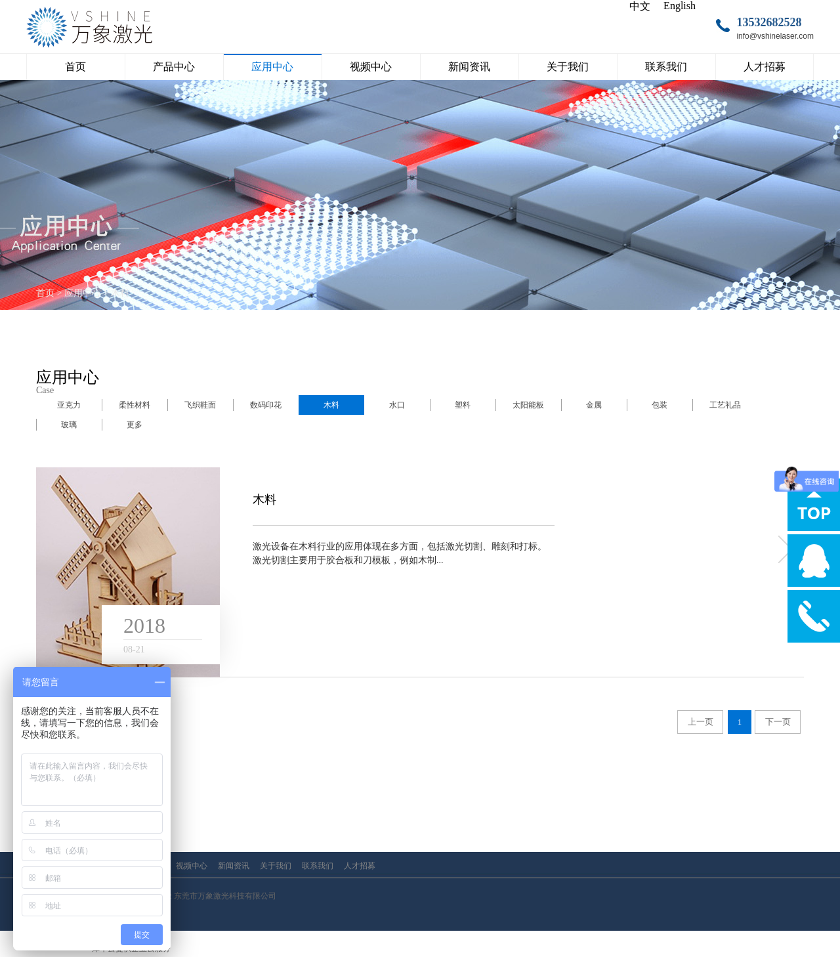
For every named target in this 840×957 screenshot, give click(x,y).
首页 (75, 66)
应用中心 (82, 293)
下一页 (778, 722)
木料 (120, 293)
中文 (639, 6)
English (679, 5)
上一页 (700, 722)
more (784, 549)
